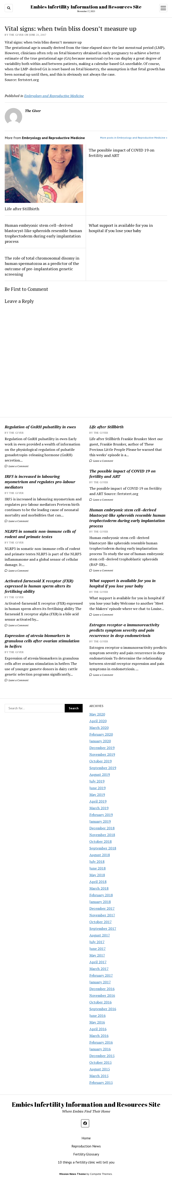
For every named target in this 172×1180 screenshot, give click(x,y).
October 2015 (100, 1062)
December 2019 (102, 747)
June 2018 (97, 868)
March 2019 (99, 807)
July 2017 (97, 941)
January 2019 (100, 821)
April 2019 (98, 801)
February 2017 (101, 975)
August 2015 (99, 1069)
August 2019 (99, 774)
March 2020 (99, 727)
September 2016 (102, 1008)
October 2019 (100, 761)
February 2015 (101, 1082)
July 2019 (97, 781)
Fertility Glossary (86, 1154)
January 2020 (100, 741)
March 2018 (99, 888)
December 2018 (102, 828)
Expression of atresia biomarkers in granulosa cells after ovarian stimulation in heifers (42, 641)
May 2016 (97, 1022)
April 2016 (98, 1028)
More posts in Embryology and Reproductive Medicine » (133, 137)
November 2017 (102, 915)
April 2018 (98, 881)
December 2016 (102, 988)
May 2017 (97, 955)
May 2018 (97, 874)
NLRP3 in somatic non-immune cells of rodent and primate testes (40, 534)
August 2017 (99, 935)
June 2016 (97, 1015)
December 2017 (102, 908)
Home (86, 1138)
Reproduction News (86, 1146)
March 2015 (99, 1075)
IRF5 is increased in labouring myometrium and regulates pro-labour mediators (40, 482)
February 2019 (101, 814)
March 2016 (99, 1035)
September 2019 (102, 767)
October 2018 (100, 841)
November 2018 (102, 834)
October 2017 (100, 921)
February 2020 (101, 734)
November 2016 (102, 995)
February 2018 (101, 895)
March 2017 (99, 968)
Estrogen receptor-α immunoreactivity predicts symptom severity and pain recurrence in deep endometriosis (124, 630)
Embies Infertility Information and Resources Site (86, 7)
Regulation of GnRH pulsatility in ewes (40, 426)
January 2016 (100, 1049)
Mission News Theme (72, 1174)
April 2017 (98, 961)
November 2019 (102, 754)
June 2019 (97, 787)
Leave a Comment (16, 466)
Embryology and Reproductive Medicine (54, 95)
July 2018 (97, 861)
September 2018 (102, 848)
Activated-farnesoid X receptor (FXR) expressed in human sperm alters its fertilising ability (39, 586)
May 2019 (97, 794)
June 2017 (97, 948)
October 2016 (100, 1002)
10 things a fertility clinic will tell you (86, 1162)
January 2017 (100, 982)
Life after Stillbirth (106, 426)
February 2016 (101, 1042)
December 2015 (102, 1055)
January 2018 (100, 901)
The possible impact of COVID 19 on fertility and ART (122, 473)
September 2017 (102, 928)
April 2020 (98, 720)
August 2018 (99, 854)
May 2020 (97, 714)
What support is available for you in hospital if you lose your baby (122, 583)
